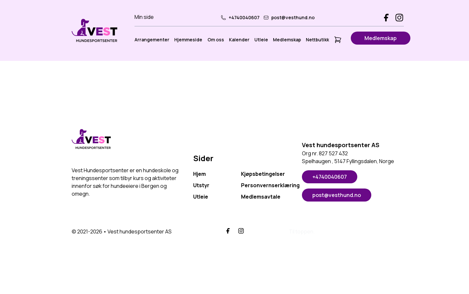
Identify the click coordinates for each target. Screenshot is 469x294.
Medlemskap (287, 39)
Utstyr (201, 185)
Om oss (215, 39)
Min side (144, 17)
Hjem (199, 173)
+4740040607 (240, 17)
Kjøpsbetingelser (263, 173)
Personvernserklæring (265, 185)
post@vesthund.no (289, 17)
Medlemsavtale (260, 196)
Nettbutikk (317, 39)
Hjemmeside (188, 39)
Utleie (261, 39)
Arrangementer (152, 39)
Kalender (239, 39)
